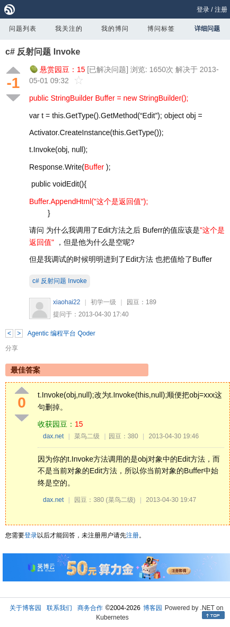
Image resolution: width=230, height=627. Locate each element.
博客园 (152, 608)
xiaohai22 (66, 302)
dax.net (53, 436)
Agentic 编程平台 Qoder (61, 333)
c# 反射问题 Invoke (42, 51)
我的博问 (115, 28)
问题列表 (23, 28)
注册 (221, 9)
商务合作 (90, 608)
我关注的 (69, 28)
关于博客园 (25, 608)
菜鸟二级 (87, 436)
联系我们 (59, 608)
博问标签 (161, 28)
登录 (203, 9)
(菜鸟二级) (121, 500)
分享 (11, 348)
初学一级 (103, 302)
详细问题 (207, 28)
